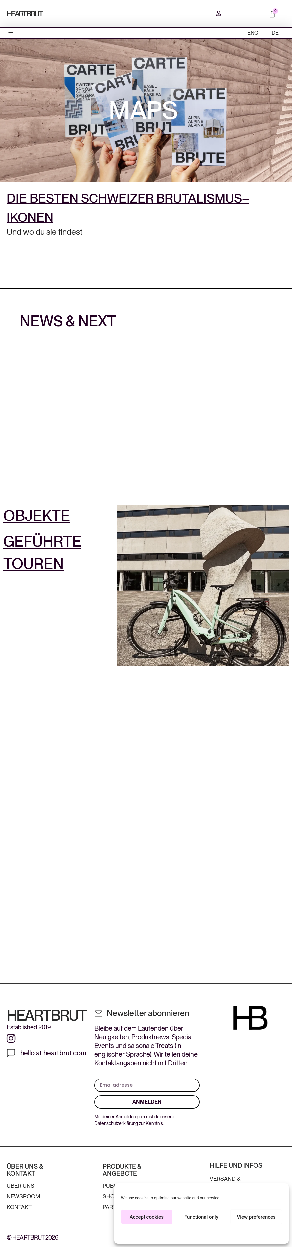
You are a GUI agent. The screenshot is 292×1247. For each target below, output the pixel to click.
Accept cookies (147, 1217)
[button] (11, 33)
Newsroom (23, 1196)
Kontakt (19, 1207)
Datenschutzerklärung (116, 1123)
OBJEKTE (36, 515)
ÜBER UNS (20, 1185)
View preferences (256, 1217)
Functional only (201, 1217)
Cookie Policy (192, 1234)
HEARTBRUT (24, 13)
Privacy (213, 1234)
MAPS (143, 110)
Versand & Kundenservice (233, 1182)
